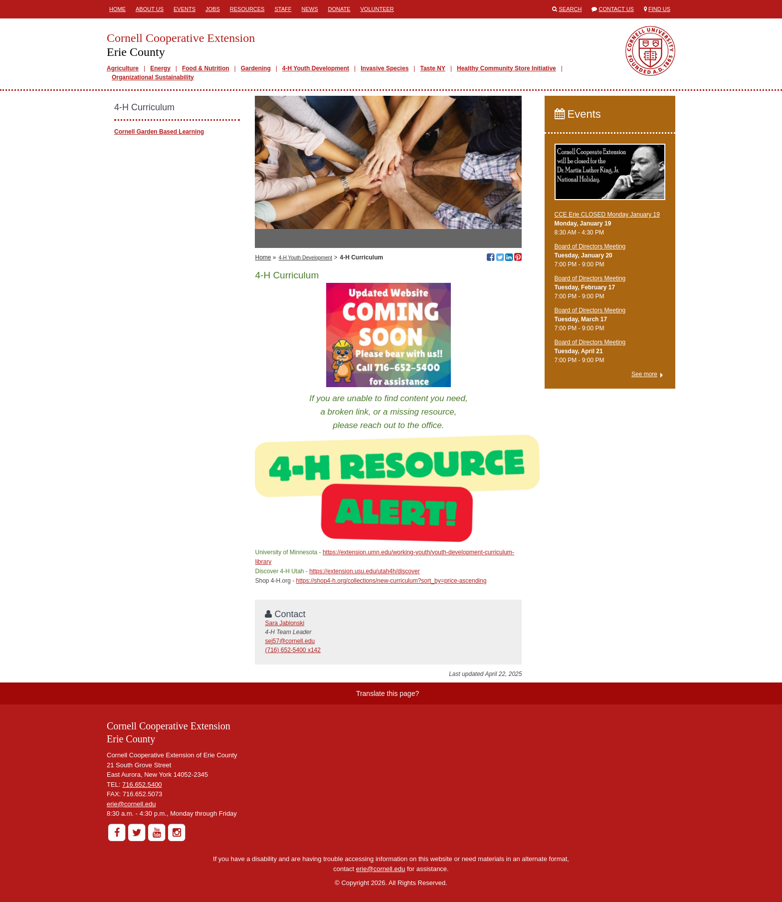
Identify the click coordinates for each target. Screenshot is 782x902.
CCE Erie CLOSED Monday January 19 (607, 214)
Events (185, 9)
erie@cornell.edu (131, 804)
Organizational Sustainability (153, 77)
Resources (247, 9)
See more (644, 374)
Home (117, 9)
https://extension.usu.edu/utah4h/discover (364, 571)
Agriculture (123, 68)
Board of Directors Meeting (590, 246)
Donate (339, 9)
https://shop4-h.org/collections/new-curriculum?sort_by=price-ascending (391, 580)
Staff (282, 9)
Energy (160, 68)
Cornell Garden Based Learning (159, 131)
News (309, 9)
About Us (150, 9)
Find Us (659, 9)
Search (570, 9)
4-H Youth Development (315, 68)
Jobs (212, 9)
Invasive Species (384, 68)
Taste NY (432, 68)
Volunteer (377, 9)
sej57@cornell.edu (290, 641)
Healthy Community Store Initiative (506, 68)
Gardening (256, 68)
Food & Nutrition (205, 68)
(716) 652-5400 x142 (292, 650)
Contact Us (616, 9)
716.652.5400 (142, 784)
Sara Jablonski (284, 623)
